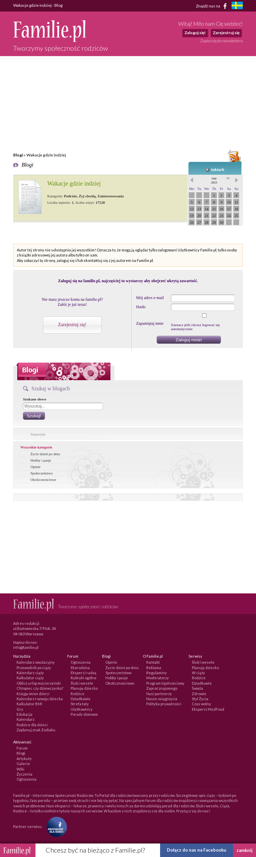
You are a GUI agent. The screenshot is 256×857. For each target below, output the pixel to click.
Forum (22, 748)
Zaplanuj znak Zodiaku (36, 730)
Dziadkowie (81, 698)
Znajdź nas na (212, 6)
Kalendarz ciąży (30, 672)
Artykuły (24, 758)
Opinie (35, 467)
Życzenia (24, 774)
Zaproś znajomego (161, 688)
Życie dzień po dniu (45, 454)
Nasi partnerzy (159, 693)
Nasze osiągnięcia (161, 698)
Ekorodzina (80, 667)
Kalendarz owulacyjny (36, 662)
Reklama (153, 667)
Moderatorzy (157, 678)
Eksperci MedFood (208, 709)
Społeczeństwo (41, 473)
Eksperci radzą (83, 672)
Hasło (141, 306)
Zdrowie (199, 693)
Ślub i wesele (82, 683)
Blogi (18, 154)
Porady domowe (84, 714)
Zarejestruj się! (72, 324)
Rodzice (77, 693)
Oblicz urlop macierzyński (39, 683)
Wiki (20, 769)
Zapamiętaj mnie (149, 323)
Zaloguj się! (195, 32)
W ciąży (198, 672)
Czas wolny (201, 704)
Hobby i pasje (40, 460)
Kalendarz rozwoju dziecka (40, 698)
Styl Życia (200, 698)
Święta (197, 688)
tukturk (217, 169)
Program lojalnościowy (165, 683)
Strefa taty (80, 704)
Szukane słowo (34, 399)
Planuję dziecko (84, 688)
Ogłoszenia (81, 662)
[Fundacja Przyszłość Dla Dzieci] (55, 826)
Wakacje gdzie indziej (74, 183)
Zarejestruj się (226, 32)
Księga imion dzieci (33, 693)
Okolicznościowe (43, 480)
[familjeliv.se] (237, 6)
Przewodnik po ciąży (34, 667)
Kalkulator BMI (29, 704)
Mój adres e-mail (150, 297)
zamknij (244, 850)
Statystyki (37, 434)
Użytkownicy (82, 709)
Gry (20, 709)
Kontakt (153, 662)
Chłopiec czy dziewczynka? (40, 688)
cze (214, 180)
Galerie (23, 763)
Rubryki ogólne (84, 678)
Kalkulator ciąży (30, 678)
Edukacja (24, 714)
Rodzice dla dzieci (32, 725)
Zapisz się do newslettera (221, 40)
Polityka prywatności (163, 704)
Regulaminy (156, 672)
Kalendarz (25, 719)
